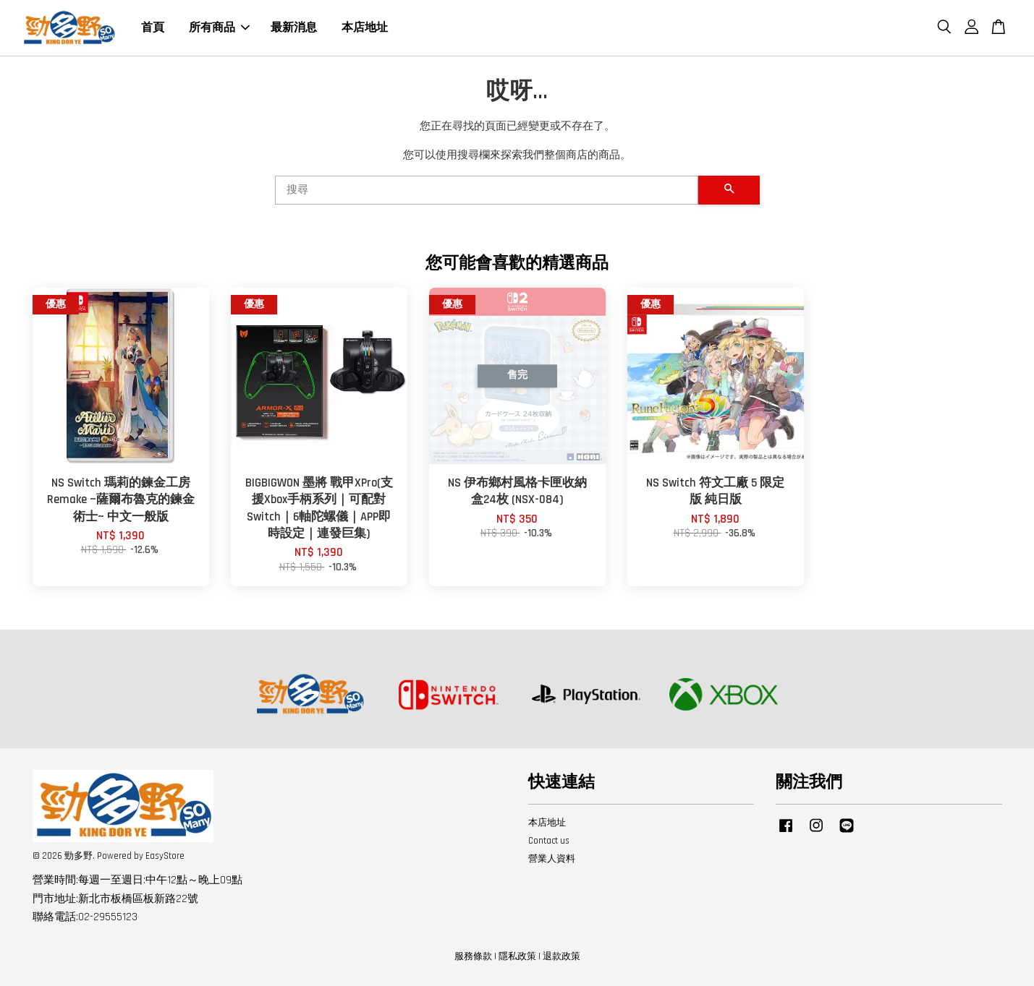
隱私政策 (517, 956)
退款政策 (561, 956)
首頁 (152, 27)
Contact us (548, 840)
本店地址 (365, 27)
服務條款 (473, 956)
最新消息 (294, 27)
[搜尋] (486, 190)
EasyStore (165, 856)
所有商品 (219, 27)
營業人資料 (551, 859)
